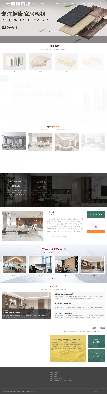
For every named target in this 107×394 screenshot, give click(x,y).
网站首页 (35, 3)
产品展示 (50, 3)
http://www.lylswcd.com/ (58, 378)
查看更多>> (4, 112)
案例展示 (65, 3)
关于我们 (42, 3)
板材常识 (57, 3)
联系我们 (72, 3)
